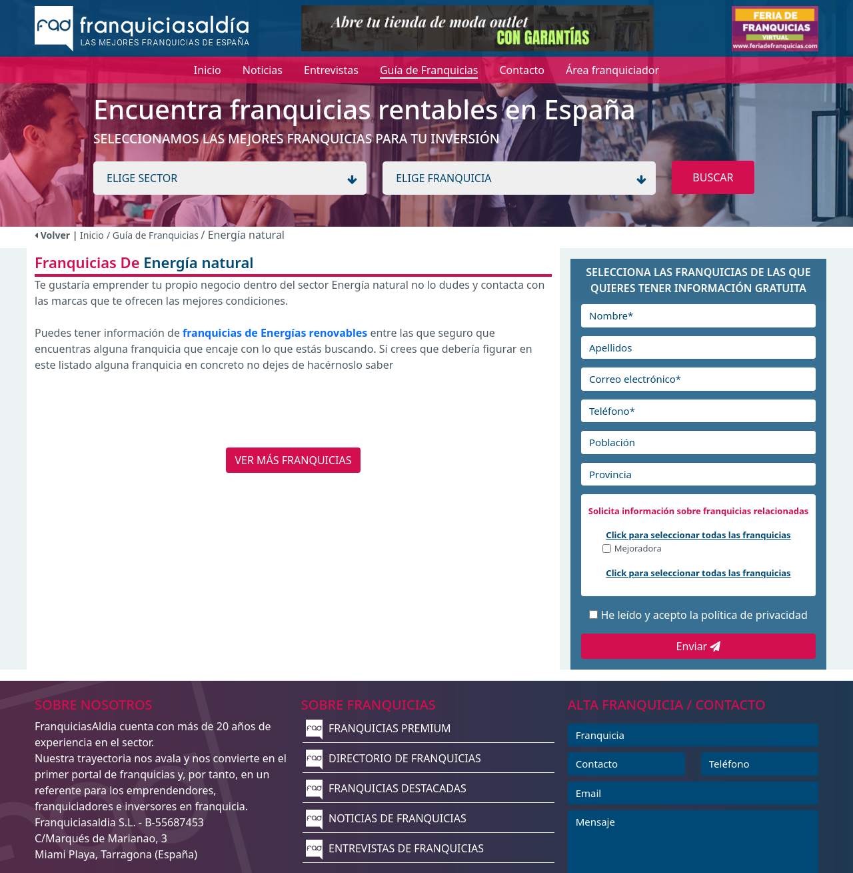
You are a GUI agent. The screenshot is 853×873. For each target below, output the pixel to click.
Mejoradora (638, 549)
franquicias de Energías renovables (275, 332)
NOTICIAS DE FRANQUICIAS (386, 818)
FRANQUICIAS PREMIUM (378, 728)
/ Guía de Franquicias (154, 235)
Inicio (92, 235)
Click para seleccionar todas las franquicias (698, 535)
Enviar (698, 646)
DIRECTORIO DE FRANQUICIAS (393, 758)
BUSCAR (712, 177)
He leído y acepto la (703, 615)
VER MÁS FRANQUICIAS (293, 460)
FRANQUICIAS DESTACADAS (386, 788)
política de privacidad (754, 615)
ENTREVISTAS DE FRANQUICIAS (395, 848)
